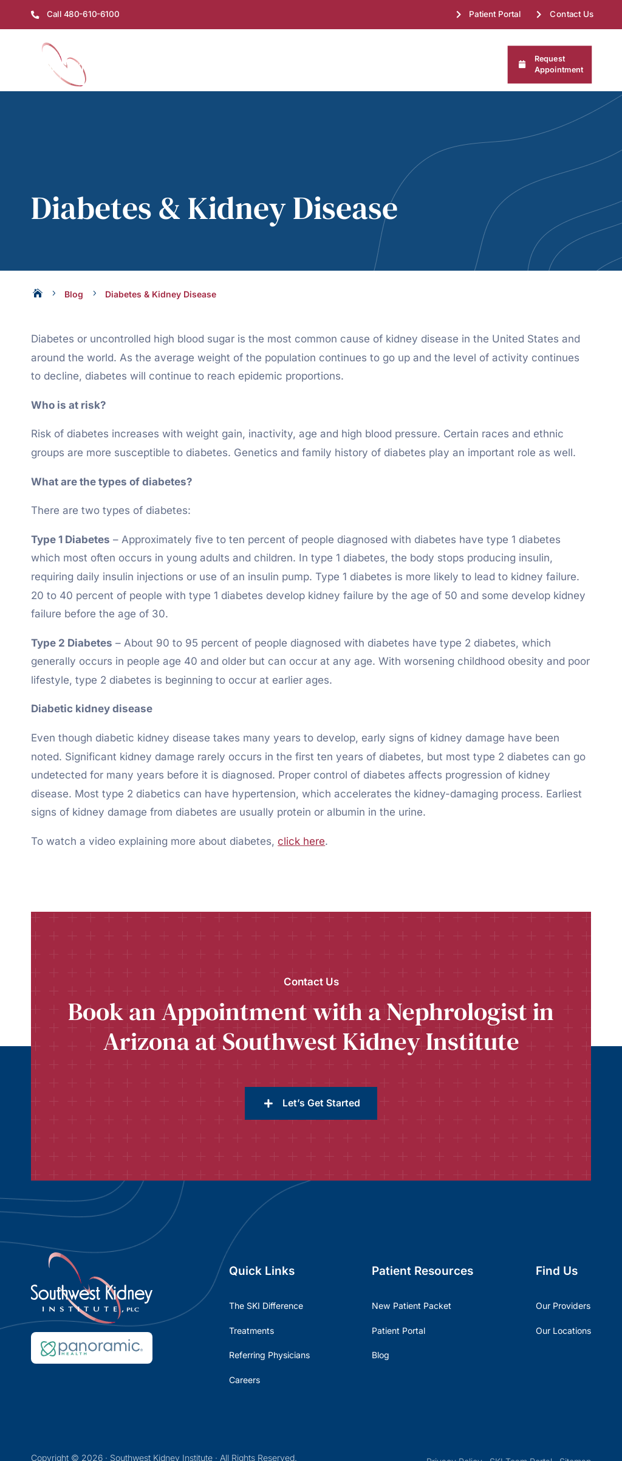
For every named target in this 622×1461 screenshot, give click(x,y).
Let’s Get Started (321, 1041)
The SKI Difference (266, 1243)
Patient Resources (338, 64)
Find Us (198, 64)
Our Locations (563, 1268)
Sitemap (575, 1399)
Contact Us (572, 14)
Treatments (258, 64)
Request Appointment (559, 64)
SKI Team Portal (521, 1399)
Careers (244, 1318)
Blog (380, 1293)
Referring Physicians (436, 64)
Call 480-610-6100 (83, 14)
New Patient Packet (411, 1243)
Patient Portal (495, 14)
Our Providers (563, 1243)
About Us (141, 64)
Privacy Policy (454, 1399)
